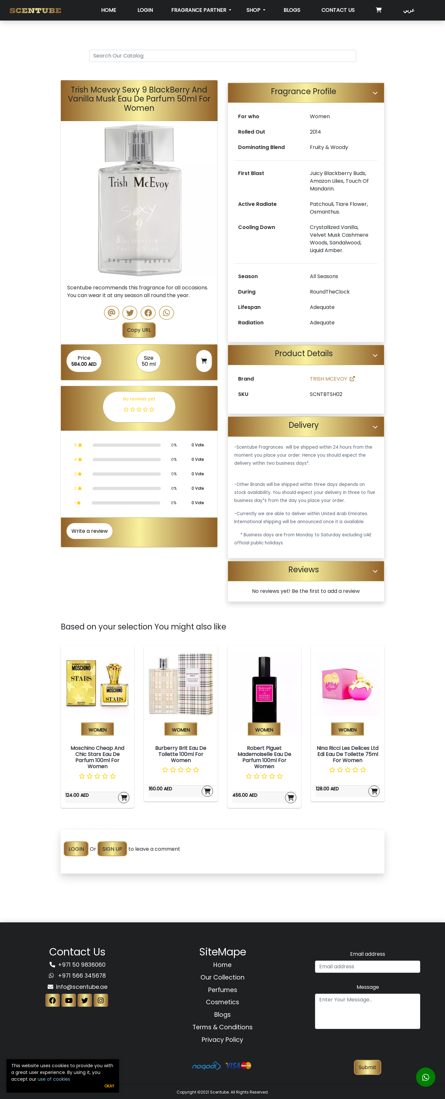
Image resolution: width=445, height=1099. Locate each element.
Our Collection (222, 977)
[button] (72, 199)
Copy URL (139, 330)
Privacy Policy (222, 1039)
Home (108, 10)
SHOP (254, 10)
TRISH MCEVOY (332, 378)
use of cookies (54, 1079)
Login (145, 10)
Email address (367, 954)
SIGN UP (112, 849)
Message (368, 987)
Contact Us (338, 10)
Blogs (291, 10)
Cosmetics (222, 1002)
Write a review (89, 531)
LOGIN (76, 849)
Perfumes (222, 990)
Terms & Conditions (222, 1027)
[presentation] (368, 1047)
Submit (367, 1067)
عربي (409, 10)
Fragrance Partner (199, 10)
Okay (109, 1086)
